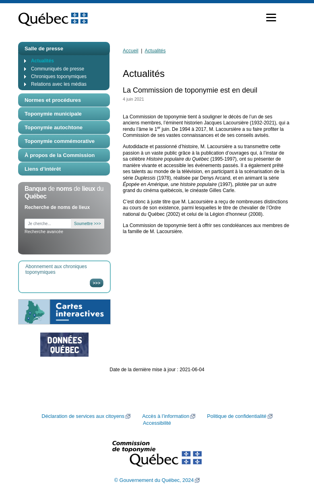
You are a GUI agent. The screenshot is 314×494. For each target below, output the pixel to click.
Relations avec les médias (59, 84)
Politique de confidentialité (236, 416)
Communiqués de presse (57, 69)
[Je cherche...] (48, 224)
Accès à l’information (165, 416)
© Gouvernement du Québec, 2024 (154, 480)
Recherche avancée (44, 231)
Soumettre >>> (87, 223)
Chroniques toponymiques (59, 76)
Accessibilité (157, 423)
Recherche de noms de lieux (57, 207)
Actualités (42, 61)
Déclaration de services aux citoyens (82, 416)
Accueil (130, 51)
